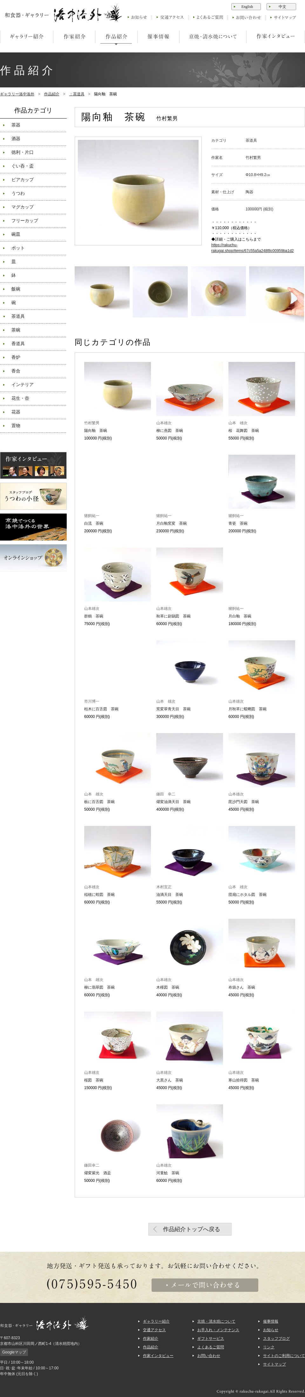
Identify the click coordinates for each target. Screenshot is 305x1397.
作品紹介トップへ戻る (191, 1229)
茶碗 (15, 330)
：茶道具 (77, 94)
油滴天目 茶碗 (169, 894)
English (247, 6)
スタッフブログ (276, 1338)
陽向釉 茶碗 (95, 430)
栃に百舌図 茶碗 (99, 802)
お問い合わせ (208, 1355)
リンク (268, 1347)
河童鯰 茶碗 (167, 1173)
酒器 (15, 138)
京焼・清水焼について (216, 1321)
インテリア (22, 384)
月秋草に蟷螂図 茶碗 (247, 709)
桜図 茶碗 (93, 1080)
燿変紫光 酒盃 (97, 1173)
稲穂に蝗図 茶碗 (99, 894)
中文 (282, 6)
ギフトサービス (210, 1338)
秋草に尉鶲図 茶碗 (173, 616)
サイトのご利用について (284, 1355)
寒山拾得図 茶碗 (243, 1080)
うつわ (18, 193)
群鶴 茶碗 (93, 616)
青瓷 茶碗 (237, 523)
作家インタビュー (158, 1355)
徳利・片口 (22, 152)
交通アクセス (154, 1330)
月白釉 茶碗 (239, 616)
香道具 (18, 343)
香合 (15, 371)
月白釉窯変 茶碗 (171, 523)
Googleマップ (14, 1352)
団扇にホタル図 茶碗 (247, 894)
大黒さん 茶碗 (169, 1080)
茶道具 (18, 316)
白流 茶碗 (93, 523)
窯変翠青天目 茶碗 (173, 709)
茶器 (15, 125)
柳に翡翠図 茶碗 (99, 987)
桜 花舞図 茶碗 (243, 430)
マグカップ (22, 207)
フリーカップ (24, 220)
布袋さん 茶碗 (241, 987)
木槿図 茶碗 (167, 987)
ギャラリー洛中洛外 (17, 94)
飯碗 (15, 289)
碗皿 (15, 234)
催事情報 (270, 1321)
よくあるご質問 (210, 1347)
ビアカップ (22, 179)
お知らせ (270, 1330)
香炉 (15, 357)
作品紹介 (51, 94)
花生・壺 (20, 398)
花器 (15, 412)
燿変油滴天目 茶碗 (173, 802)
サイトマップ (274, 1364)
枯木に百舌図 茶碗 (101, 709)
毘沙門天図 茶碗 (243, 802)
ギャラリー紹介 (156, 1321)
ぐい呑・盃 (22, 166)
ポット (18, 248)
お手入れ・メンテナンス (218, 1330)
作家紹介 (150, 1338)
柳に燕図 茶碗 (169, 430)
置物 (15, 425)
